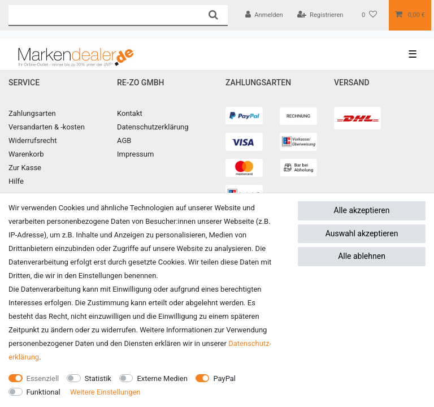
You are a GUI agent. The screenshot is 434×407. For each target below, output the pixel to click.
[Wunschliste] (369, 15)
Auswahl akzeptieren (362, 233)
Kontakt (129, 113)
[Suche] (212, 15)
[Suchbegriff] (103, 15)
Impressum (135, 154)
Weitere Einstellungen (105, 392)
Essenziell (43, 378)
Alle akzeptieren (362, 210)
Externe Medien (162, 378)
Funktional (43, 392)
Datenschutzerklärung (153, 127)
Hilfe (16, 181)
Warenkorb (26, 154)
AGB (124, 140)
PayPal (224, 378)
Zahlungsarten (32, 113)
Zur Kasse (24, 167)
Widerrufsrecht (32, 140)
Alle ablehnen (361, 256)
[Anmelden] (264, 15)
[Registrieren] (320, 15)
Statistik (98, 378)
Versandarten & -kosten (46, 127)
